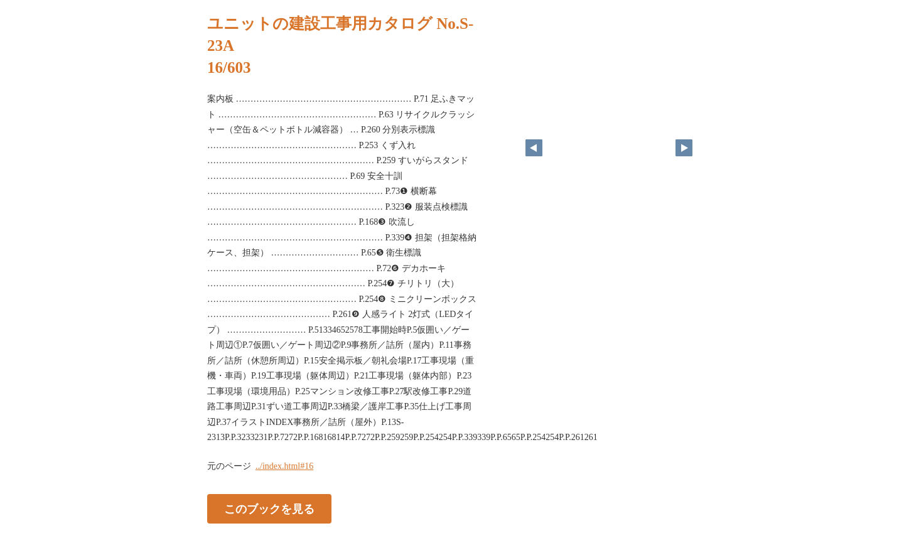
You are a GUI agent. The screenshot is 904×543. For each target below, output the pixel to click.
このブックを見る (269, 508)
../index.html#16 (284, 466)
